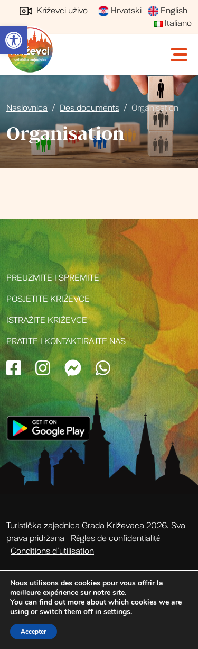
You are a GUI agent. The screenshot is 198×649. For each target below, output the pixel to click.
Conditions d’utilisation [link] (52, 551)
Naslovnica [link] (27, 108)
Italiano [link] (173, 23)
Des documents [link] (89, 108)
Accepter (33, 631)
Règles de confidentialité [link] (115, 538)
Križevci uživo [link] (54, 10)
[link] (13, 40)
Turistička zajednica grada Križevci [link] (30, 50)
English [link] (167, 10)
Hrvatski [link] (120, 10)
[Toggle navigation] (180, 54)
